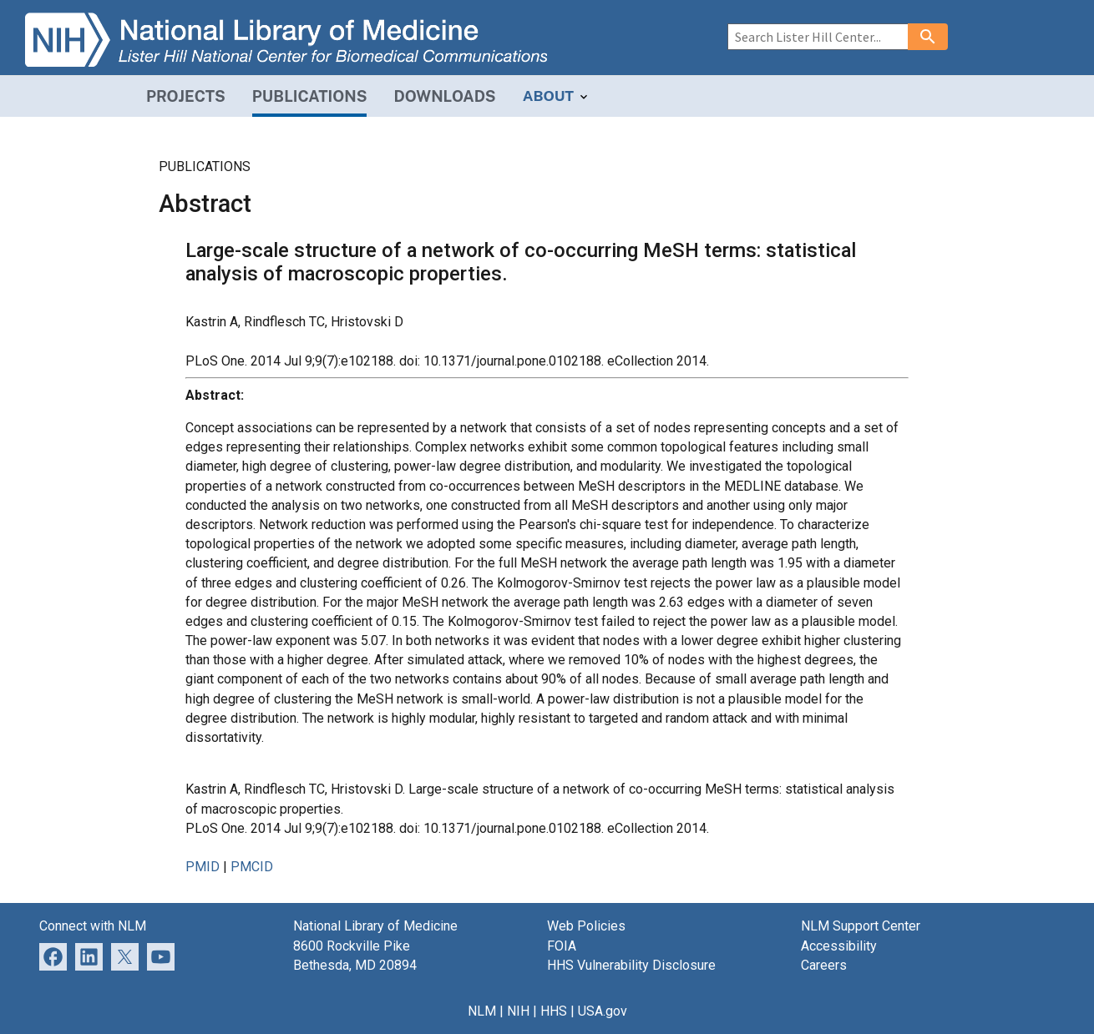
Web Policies (586, 926)
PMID (202, 867)
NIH (518, 1011)
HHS (553, 1011)
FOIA (561, 946)
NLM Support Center (860, 926)
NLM (482, 1011)
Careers (824, 965)
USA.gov (602, 1011)
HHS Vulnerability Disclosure (631, 965)
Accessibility (839, 946)
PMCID (251, 867)
